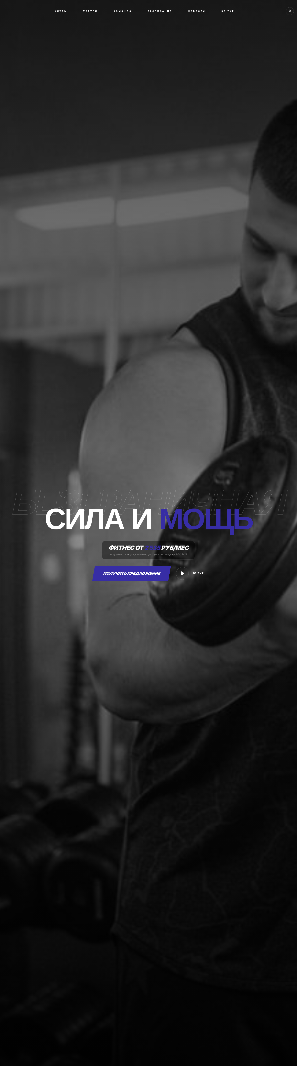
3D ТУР (227, 11)
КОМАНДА (122, 11)
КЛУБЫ (61, 11)
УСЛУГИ (90, 11)
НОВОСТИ (196, 11)
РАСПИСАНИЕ (160, 11)
